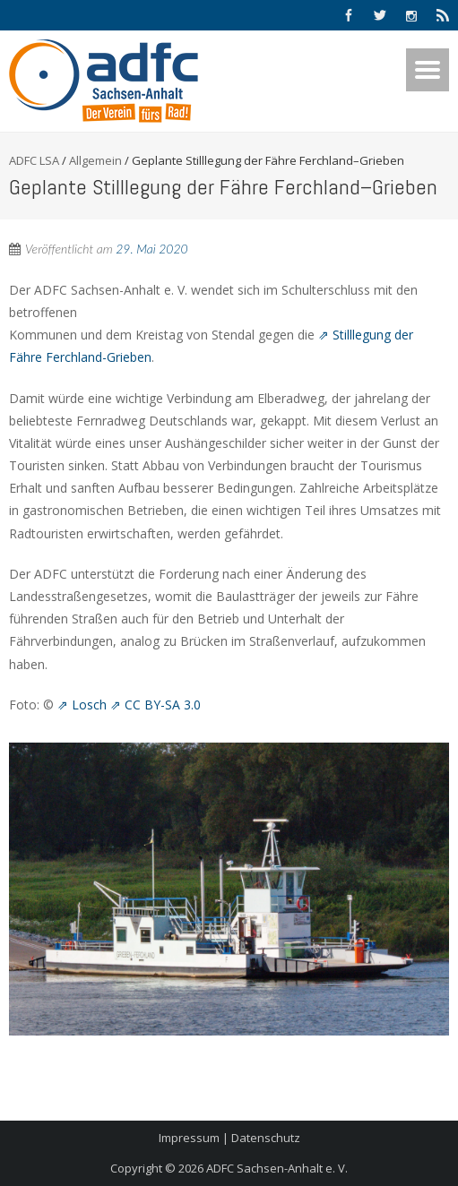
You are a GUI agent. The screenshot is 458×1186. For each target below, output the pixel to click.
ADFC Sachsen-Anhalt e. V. (277, 1168)
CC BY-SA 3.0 (163, 704)
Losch (89, 704)
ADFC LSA (34, 160)
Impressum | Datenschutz (229, 1138)
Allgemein (95, 160)
